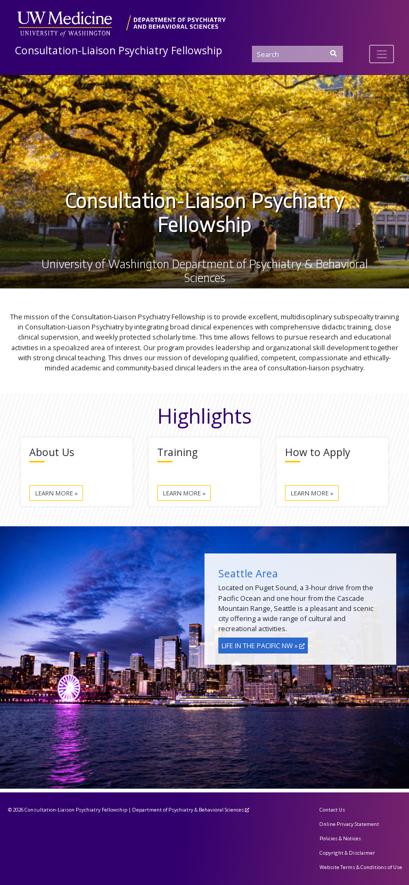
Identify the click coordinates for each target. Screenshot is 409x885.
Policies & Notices (340, 838)
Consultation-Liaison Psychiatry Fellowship (118, 50)
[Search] (297, 54)
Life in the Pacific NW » (260, 645)
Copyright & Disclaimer (347, 852)
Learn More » (56, 493)
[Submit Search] (333, 53)
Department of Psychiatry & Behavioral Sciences (188, 809)
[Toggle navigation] (381, 54)
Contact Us (332, 809)
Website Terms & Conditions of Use (361, 867)
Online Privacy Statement (349, 824)
